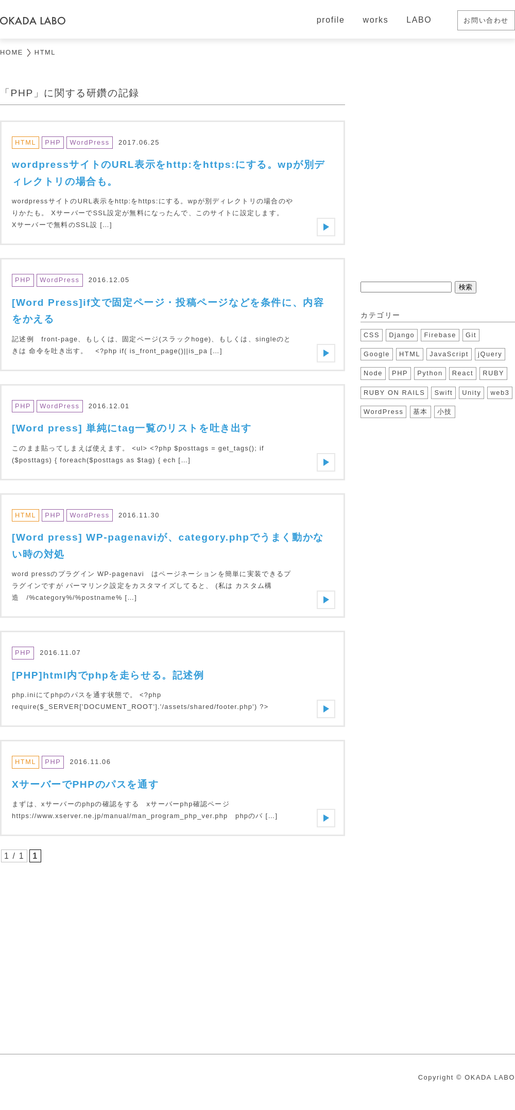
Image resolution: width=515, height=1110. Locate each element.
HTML (409, 354)
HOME (11, 52)
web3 (499, 392)
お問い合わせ (486, 20)
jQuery (490, 354)
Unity (471, 392)
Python (429, 373)
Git (471, 335)
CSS (372, 335)
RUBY (493, 373)
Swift (443, 392)
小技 (444, 411)
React (462, 373)
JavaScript (449, 354)
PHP (400, 373)
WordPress (383, 411)
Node (373, 373)
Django (402, 335)
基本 (420, 411)
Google (377, 354)
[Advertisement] (172, 951)
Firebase (440, 335)
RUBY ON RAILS (394, 392)
